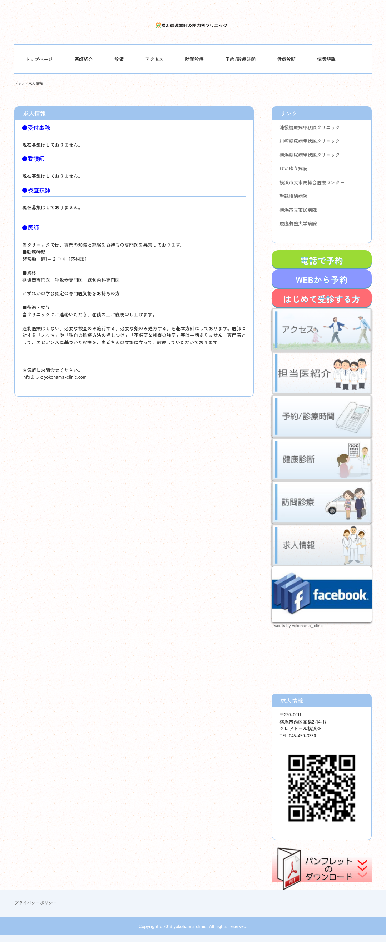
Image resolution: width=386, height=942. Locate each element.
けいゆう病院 (293, 168)
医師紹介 (83, 59)
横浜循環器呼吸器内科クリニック (193, 25)
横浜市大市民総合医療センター (312, 182)
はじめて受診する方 (321, 298)
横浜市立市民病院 (298, 209)
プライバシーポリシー (35, 903)
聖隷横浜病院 (293, 195)
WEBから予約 (321, 279)
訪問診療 (194, 59)
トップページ (39, 59)
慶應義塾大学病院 (298, 223)
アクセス (154, 59)
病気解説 (326, 59)
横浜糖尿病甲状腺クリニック (309, 154)
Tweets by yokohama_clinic (297, 625)
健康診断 (286, 59)
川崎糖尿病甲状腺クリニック (309, 140)
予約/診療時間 (240, 59)
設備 (119, 59)
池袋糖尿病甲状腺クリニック (309, 127)
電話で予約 (321, 260)
